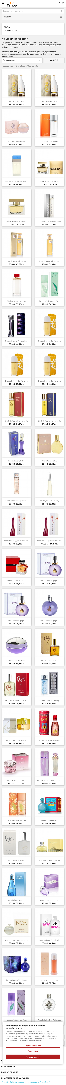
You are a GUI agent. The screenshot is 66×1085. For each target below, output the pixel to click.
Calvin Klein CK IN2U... (16, 101)
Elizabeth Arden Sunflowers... (49, 341)
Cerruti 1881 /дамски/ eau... (16, 141)
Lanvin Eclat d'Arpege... (49, 581)
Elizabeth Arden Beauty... (16, 301)
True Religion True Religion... (49, 1020)
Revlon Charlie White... (16, 860)
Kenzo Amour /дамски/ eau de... (16, 541)
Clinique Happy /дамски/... (49, 141)
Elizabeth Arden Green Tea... (49, 301)
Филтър (54, 60)
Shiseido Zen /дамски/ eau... (16, 740)
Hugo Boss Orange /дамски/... (16, 501)
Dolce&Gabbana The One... (49, 181)
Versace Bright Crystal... (16, 780)
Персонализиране (33, 1045)
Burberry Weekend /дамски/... (49, 860)
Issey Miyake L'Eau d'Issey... (49, 501)
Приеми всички (33, 1057)
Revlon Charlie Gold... (49, 660)
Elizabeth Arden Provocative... (16, 341)
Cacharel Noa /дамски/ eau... (16, 940)
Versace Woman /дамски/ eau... (49, 780)
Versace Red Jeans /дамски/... (49, 740)
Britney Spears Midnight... (16, 980)
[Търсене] (33, 11)
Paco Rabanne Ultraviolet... (16, 660)
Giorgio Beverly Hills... (16, 461)
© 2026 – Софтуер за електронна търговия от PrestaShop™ (26, 1082)
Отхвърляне (33, 1051)
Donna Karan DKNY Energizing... (49, 221)
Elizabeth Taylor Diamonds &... (16, 421)
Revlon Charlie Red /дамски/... (16, 700)
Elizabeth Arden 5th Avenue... (16, 261)
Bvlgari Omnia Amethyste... (49, 900)
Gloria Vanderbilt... (49, 461)
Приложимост (22, 60)
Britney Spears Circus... (50, 820)
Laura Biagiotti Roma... (49, 980)
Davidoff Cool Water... (16, 900)
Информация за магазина (15, 1078)
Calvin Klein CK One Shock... (49, 940)
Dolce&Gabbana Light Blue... (16, 181)
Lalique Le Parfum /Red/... (16, 581)
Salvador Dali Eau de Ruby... (49, 700)
